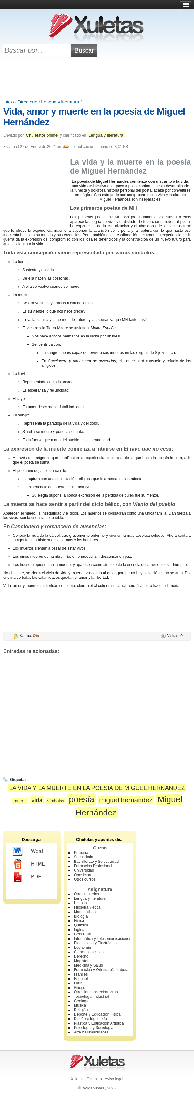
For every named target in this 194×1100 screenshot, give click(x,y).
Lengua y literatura (60, 101)
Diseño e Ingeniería (90, 1019)
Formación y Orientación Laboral (101, 970)
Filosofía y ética (87, 907)
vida (37, 800)
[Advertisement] (97, 79)
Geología (82, 1001)
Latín (78, 983)
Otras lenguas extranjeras (96, 992)
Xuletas (77, 1079)
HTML (29, 864)
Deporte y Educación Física (97, 1014)
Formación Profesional (93, 866)
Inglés (79, 929)
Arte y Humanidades (91, 1032)
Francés (81, 974)
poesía (81, 799)
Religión (81, 1010)
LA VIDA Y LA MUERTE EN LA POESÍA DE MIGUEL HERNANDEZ (97, 787)
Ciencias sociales (89, 952)
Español (81, 978)
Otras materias (86, 894)
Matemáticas (85, 912)
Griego (79, 987)
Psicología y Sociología (93, 1027)
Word (28, 852)
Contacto (94, 1079)
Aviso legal (114, 1079)
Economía (82, 947)
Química (81, 925)
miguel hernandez (126, 800)
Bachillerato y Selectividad (96, 861)
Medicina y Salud (88, 965)
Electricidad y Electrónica (95, 943)
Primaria (81, 852)
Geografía (82, 934)
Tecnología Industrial (91, 996)
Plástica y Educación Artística (99, 1023)
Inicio (8, 101)
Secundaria (83, 857)
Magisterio (82, 961)
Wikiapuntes (93, 1088)
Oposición (82, 875)
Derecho (81, 956)
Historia (80, 903)
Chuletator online (42, 135)
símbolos (55, 800)
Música (80, 1005)
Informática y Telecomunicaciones (102, 938)
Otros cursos (85, 879)
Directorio (28, 101)
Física (79, 921)
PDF (27, 877)
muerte (20, 800)
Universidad (84, 870)
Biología (81, 916)
